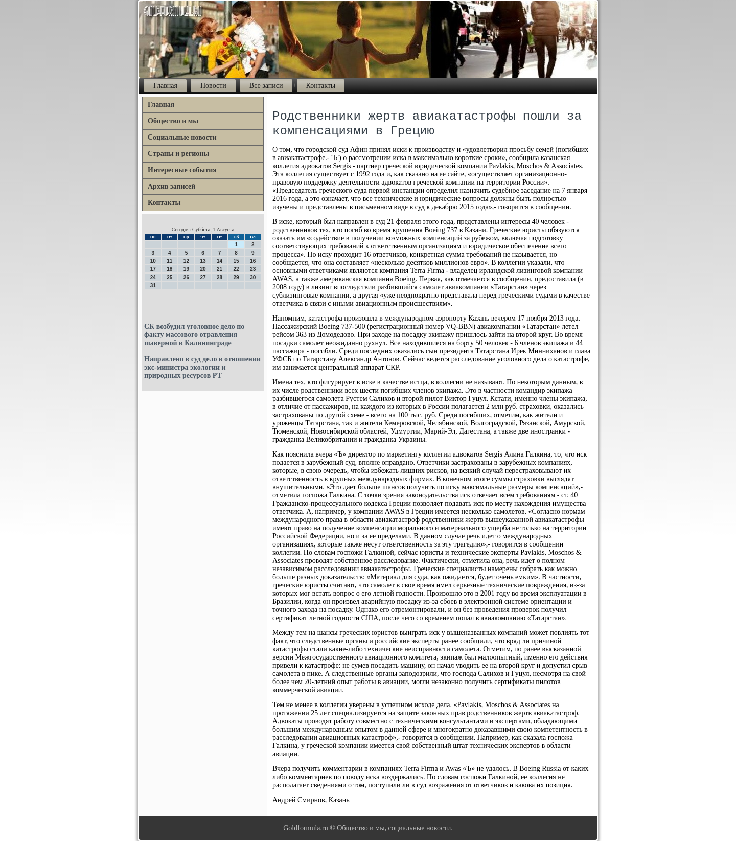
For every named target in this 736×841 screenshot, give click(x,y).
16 (253, 261)
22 (236, 269)
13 (202, 261)
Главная (165, 85)
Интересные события (182, 170)
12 (186, 261)
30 (253, 277)
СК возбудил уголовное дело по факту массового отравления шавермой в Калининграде (194, 335)
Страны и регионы (178, 153)
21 (219, 269)
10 (153, 261)
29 (236, 277)
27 (202, 277)
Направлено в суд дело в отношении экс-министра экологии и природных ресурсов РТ (202, 367)
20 (202, 269)
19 (186, 269)
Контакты (321, 85)
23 (253, 269)
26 (186, 277)
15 (236, 261)
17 (153, 269)
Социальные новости (182, 137)
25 (169, 277)
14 (219, 261)
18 (169, 269)
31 (153, 285)
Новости (213, 85)
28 (219, 277)
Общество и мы (173, 121)
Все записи (266, 85)
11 (169, 261)
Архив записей (171, 186)
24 (153, 277)
